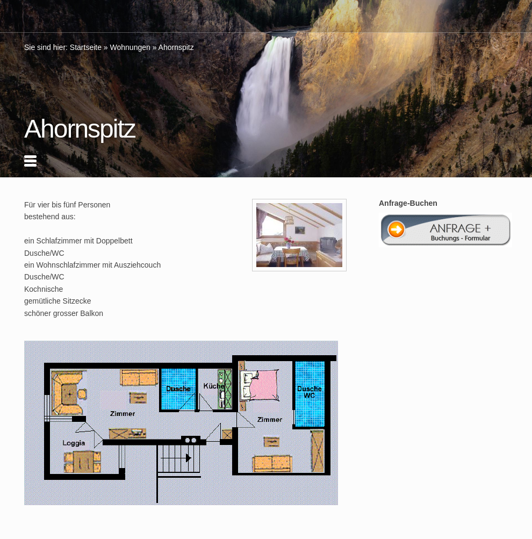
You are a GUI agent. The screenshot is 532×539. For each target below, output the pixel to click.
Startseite (86, 47)
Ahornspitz (176, 47)
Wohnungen (130, 47)
